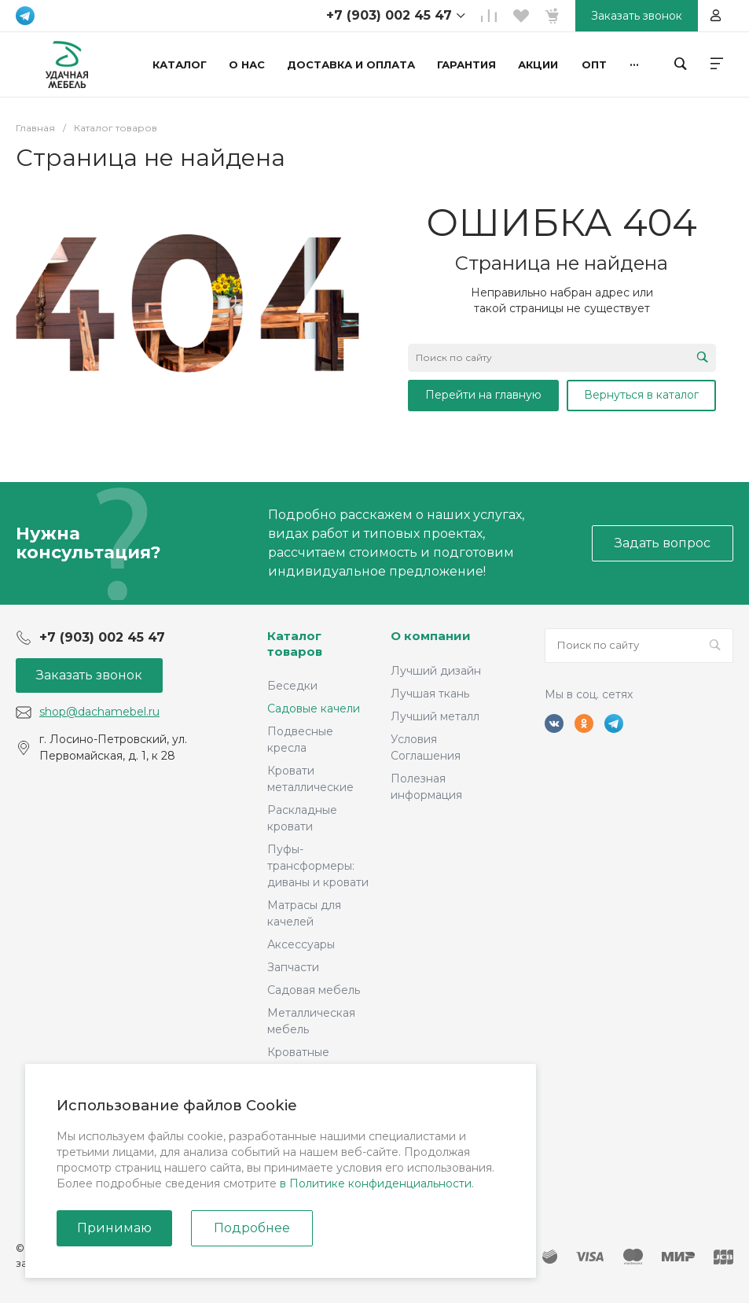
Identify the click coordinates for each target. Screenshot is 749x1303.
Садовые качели (313, 708)
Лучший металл (435, 716)
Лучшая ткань (430, 693)
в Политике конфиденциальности (376, 1183)
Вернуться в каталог (641, 395)
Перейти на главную (483, 395)
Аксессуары (301, 944)
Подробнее (252, 1227)
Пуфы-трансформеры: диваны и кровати (318, 865)
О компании (431, 635)
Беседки (292, 686)
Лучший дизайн (436, 671)
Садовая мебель (313, 990)
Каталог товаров (294, 643)
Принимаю (114, 1227)
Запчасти (293, 967)
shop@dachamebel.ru (99, 712)
